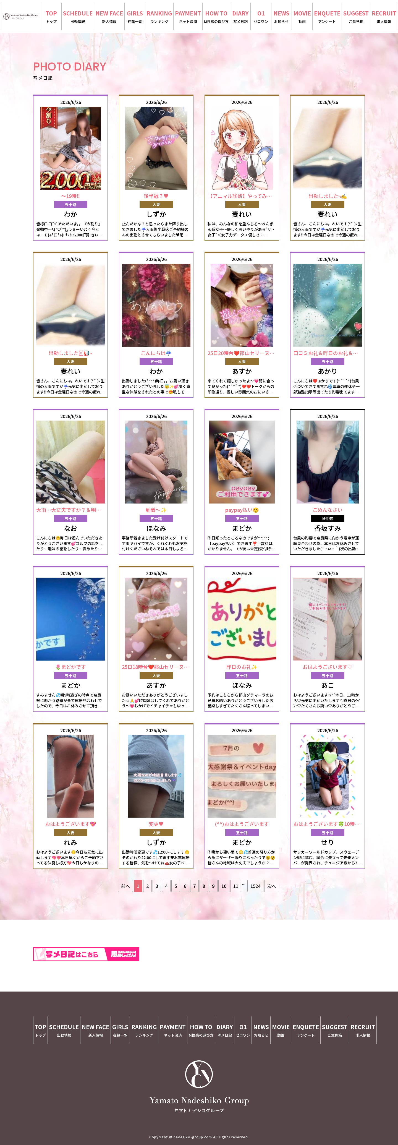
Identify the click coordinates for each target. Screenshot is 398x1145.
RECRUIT (384, 17)
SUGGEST (356, 17)
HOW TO (216, 17)
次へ (271, 886)
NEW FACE (109, 17)
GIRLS (134, 17)
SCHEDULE (78, 17)
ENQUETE (327, 17)
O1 (260, 17)
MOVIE (302, 17)
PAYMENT (188, 17)
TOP (51, 17)
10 (223, 886)
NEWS (281, 17)
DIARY (240, 17)
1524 (255, 886)
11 (235, 886)
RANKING (159, 17)
